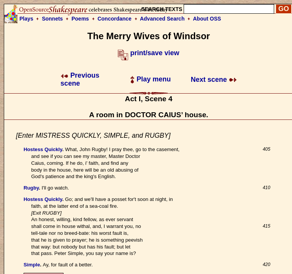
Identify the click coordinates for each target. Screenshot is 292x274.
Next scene (214, 79)
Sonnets (52, 19)
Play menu (150, 79)
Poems (80, 19)
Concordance (114, 19)
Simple (32, 265)
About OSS (207, 19)
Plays (26, 19)
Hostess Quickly (43, 149)
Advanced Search (162, 19)
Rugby (31, 188)
